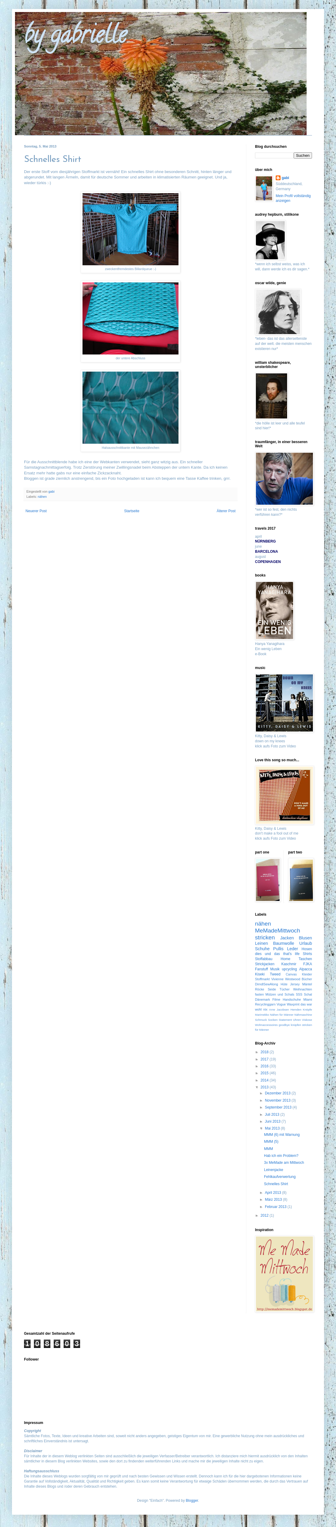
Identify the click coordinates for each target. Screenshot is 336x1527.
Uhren (297, 1019)
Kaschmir (288, 964)
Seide (272, 989)
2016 (265, 1066)
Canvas (291, 974)
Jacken (287, 937)
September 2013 (278, 1107)
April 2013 (273, 1193)
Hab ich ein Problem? (281, 1156)
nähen (42, 496)
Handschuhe (292, 999)
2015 (265, 1073)
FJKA (307, 964)
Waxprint (293, 1004)
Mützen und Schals (280, 994)
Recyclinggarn (265, 1004)
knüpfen (296, 1025)
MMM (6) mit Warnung (282, 1135)
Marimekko (262, 1014)
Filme (276, 999)
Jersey (295, 984)
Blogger (192, 1500)
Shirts (307, 954)
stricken (265, 937)
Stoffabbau (263, 959)
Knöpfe (307, 1009)
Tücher (285, 989)
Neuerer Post (36, 511)
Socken (273, 1019)
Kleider (307, 974)
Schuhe (262, 948)
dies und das (267, 954)
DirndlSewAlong (266, 984)
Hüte (284, 984)
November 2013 (278, 1100)
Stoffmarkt (262, 979)
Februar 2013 (276, 1207)
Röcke (259, 989)
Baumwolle (283, 943)
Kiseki (260, 974)
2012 (265, 1215)
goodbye (284, 1025)
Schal (308, 994)
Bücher (307, 979)
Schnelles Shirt (276, 1184)
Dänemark (262, 999)
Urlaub (305, 943)
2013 (265, 1087)
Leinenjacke (273, 1170)
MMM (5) (271, 1141)
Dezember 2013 (278, 1093)
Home (285, 959)
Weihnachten (302, 989)
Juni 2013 (273, 1121)
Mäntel (307, 984)
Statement (285, 1019)
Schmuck (261, 1019)
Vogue (281, 1004)
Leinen (261, 943)
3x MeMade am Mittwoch (284, 1162)
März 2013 (274, 1199)
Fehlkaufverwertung (280, 1177)
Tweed (275, 974)
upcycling (289, 969)
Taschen (305, 959)
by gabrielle (75, 37)
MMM (268, 1149)
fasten (259, 994)
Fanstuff (261, 969)
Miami (307, 999)
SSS (299, 994)
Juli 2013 (272, 1114)
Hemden (295, 1009)
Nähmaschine (303, 1014)
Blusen (305, 937)
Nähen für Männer (281, 1014)
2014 (265, 1080)
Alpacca (305, 969)
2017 (265, 1059)
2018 (265, 1052)
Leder (292, 948)
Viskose (307, 1019)
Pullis (278, 948)
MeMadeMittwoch (277, 930)
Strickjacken (264, 964)
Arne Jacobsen (279, 1009)
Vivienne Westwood (285, 979)
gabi (285, 178)
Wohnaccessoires (266, 1025)
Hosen (307, 949)
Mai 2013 (273, 1128)
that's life (291, 954)
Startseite (132, 511)
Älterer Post (226, 511)
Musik (275, 969)
